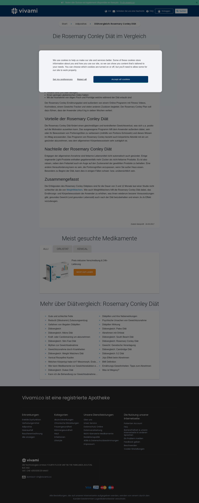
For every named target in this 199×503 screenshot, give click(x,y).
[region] (100, 71)
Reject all (82, 79)
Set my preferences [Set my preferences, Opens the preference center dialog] (63, 79)
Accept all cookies (121, 79)
